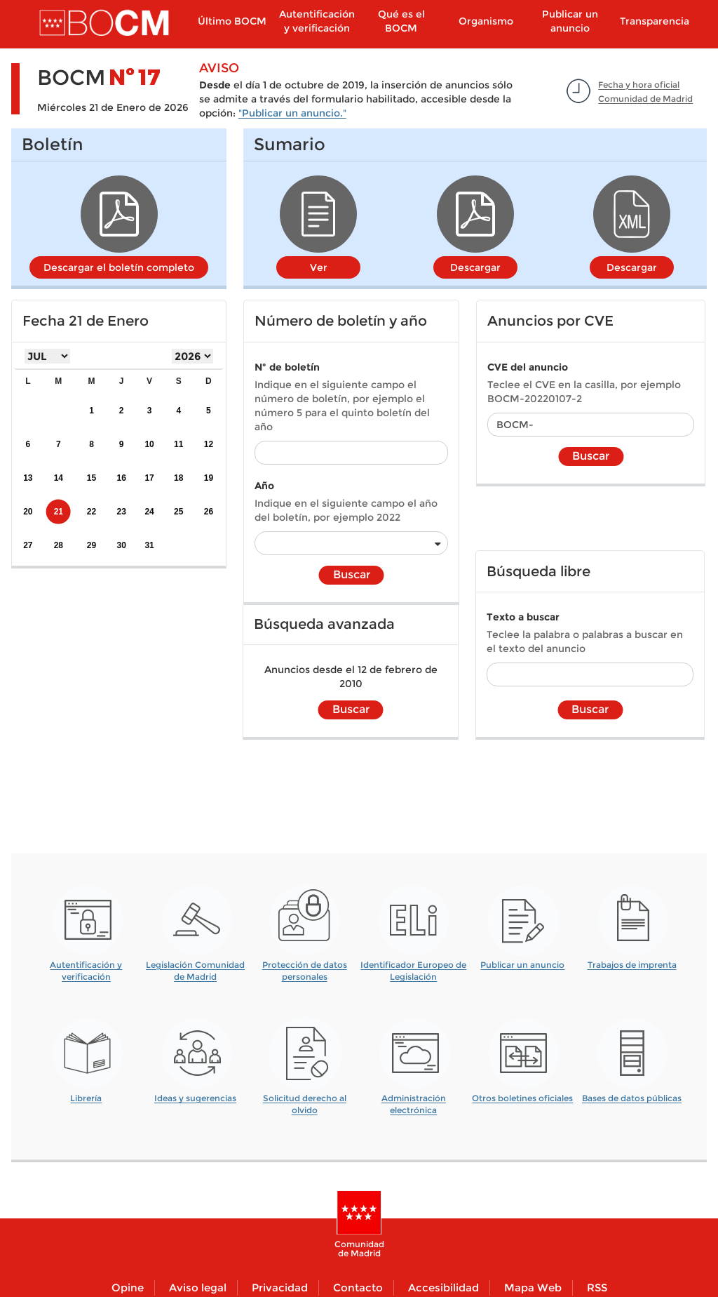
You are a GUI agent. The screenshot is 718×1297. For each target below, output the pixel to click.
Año (264, 485)
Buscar (351, 574)
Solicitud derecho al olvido (304, 1099)
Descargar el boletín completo (118, 267)
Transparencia (654, 21)
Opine (127, 1287)
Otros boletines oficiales (522, 1098)
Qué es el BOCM (401, 21)
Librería (86, 1098)
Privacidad (280, 1287)
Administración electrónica (413, 1099)
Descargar (475, 267)
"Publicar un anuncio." (292, 113)
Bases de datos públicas (632, 1098)
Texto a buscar (523, 617)
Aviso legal (197, 1287)
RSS (597, 1287)
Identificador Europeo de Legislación (413, 966)
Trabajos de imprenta (632, 964)
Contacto (358, 1287)
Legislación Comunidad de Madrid (195, 966)
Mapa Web (533, 1287)
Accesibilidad (443, 1287)
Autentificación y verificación (317, 21)
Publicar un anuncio (570, 21)
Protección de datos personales (304, 966)
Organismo (486, 21)
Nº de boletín (287, 367)
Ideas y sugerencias (195, 1098)
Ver (318, 267)
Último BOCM (232, 21)
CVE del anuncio (527, 367)
